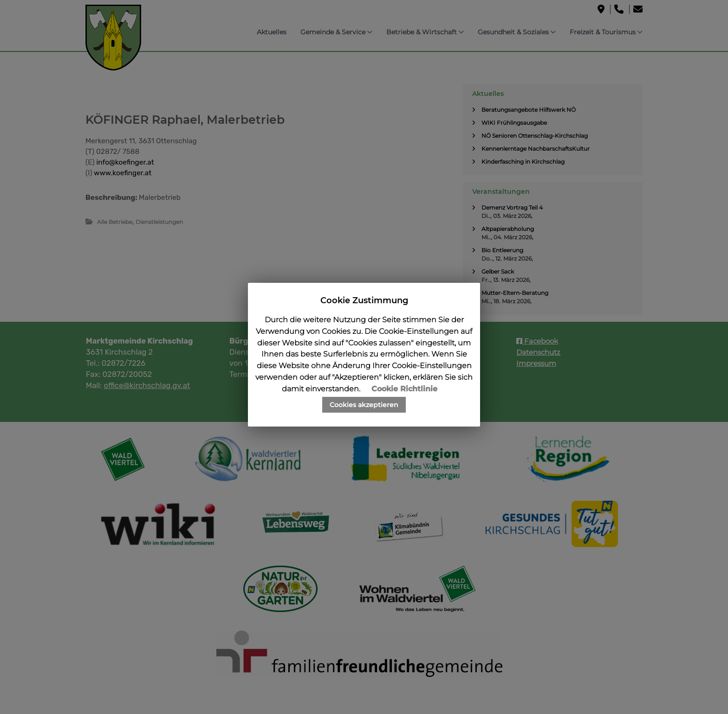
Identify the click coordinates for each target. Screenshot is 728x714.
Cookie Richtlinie (404, 388)
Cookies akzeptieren (364, 405)
